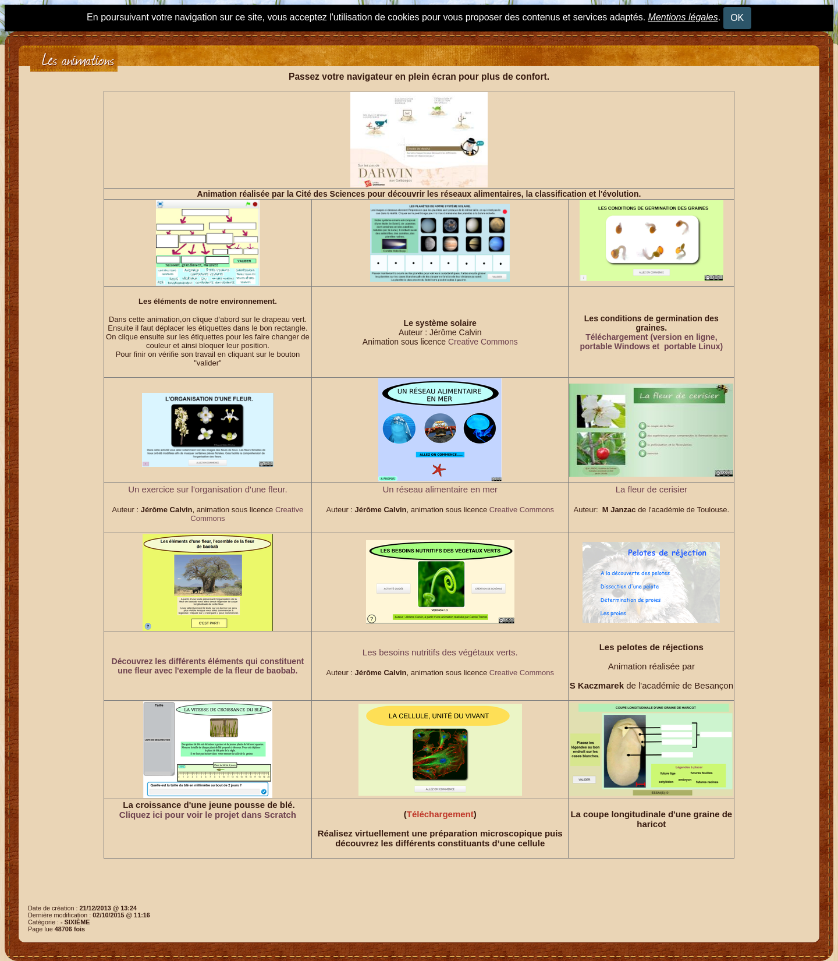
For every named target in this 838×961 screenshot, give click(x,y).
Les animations (78, 58)
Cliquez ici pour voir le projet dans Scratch (207, 815)
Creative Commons (483, 341)
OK (737, 18)
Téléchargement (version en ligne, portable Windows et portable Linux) (651, 341)
